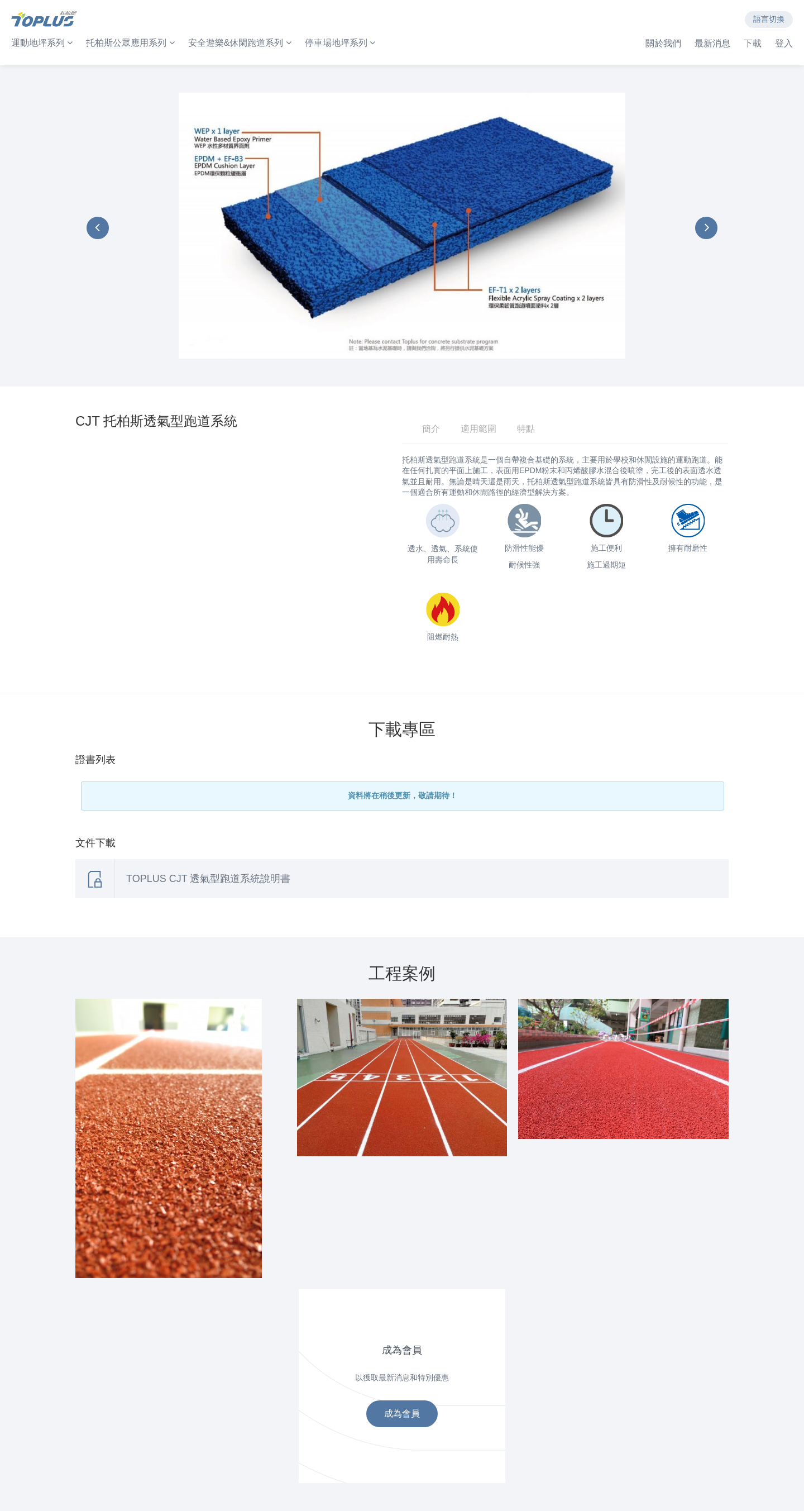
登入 (784, 43)
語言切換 (768, 19)
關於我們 (663, 43)
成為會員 (402, 1413)
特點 (526, 428)
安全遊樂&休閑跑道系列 (239, 42)
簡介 (431, 428)
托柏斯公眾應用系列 (130, 42)
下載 (753, 43)
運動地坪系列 (42, 42)
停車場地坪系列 (340, 42)
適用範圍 (478, 428)
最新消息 (712, 43)
